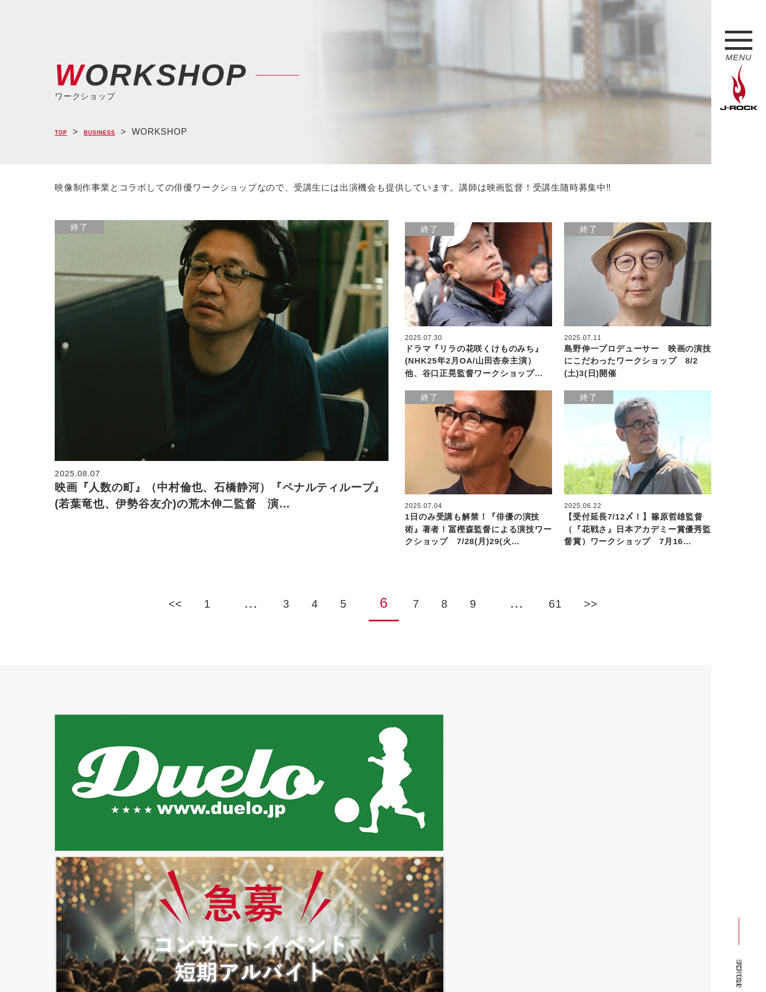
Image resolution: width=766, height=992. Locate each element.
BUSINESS (114, 132)
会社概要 (184, 963)
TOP (64, 132)
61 (609, 598)
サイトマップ (235, 963)
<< (103, 598)
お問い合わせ (338, 963)
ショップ (286, 963)
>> (662, 598)
